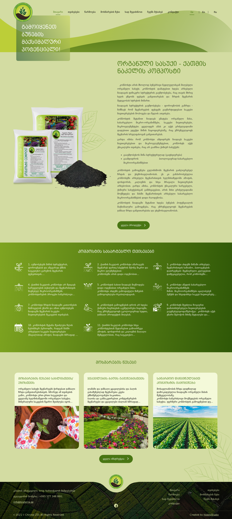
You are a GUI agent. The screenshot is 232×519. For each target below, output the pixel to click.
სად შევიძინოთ (133, 12)
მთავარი (58, 12)
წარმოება (90, 12)
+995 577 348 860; (51, 496)
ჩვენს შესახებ (155, 12)
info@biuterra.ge (23, 502)
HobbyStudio (211, 514)
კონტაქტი (173, 12)
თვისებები (74, 12)
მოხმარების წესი (110, 12)
